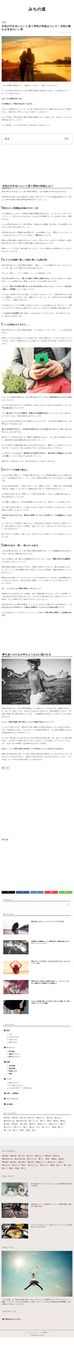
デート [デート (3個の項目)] (43, 1120)
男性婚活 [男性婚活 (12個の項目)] (16, 1117)
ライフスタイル (12, 1099)
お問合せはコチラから (13, 1319)
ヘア (10, 1034)
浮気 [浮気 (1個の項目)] (50, 1120)
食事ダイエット (14, 1054)
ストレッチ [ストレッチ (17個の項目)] (18, 1127)
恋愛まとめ (13, 1071)
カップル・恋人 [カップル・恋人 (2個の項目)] (34, 1120)
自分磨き (9, 1104)
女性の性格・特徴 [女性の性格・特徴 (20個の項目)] (22, 1120)
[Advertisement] (37, 164)
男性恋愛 (12, 1068)
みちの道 (37, 9)
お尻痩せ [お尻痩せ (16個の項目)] (16, 1124)
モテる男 (6, 767)
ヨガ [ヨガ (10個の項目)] (26, 1127)
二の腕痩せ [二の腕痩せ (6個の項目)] (24, 1124)
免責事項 (44, 1332)
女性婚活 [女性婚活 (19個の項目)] (8, 1117)
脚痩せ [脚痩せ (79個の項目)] (56, 1120)
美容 (8, 1030)
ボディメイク (14, 1083)
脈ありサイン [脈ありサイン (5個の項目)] (41, 1117)
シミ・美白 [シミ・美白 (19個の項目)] (8, 1130)
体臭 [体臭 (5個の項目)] (29, 1130)
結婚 (10, 1073)
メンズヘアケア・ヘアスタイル (20, 1088)
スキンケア (13, 1039)
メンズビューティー (16, 1085)
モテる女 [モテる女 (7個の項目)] (32, 1117)
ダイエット (10, 1047)
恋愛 (4, 22)
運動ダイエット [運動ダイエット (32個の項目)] (43, 1124)
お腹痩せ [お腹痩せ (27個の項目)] (8, 1124)
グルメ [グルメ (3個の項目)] (61, 1127)
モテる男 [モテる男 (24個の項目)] (24, 1117)
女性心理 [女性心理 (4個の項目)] (59, 1117)
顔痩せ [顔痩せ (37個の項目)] (63, 1120)
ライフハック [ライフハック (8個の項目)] (47, 1127)
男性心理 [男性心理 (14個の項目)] (51, 1117)
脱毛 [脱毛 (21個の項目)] (23, 1130)
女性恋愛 (12, 1066)
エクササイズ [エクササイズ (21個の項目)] (9, 1127)
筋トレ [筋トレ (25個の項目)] (63, 1124)
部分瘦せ (12, 1051)
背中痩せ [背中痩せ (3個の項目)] (33, 1124)
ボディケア (13, 1042)
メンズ (9, 1079)
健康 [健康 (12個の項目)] (55, 1127)
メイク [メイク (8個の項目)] (16, 1130)
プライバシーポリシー (33, 1332)
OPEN (66, 138)
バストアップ (14, 1037)
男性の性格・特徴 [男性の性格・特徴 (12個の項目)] (10, 1120)
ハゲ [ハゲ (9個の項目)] (35, 1130)
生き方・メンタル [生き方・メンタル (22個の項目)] (35, 1127)
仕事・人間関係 (12, 1093)
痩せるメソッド (14, 1056)
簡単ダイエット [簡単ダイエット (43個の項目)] (54, 1124)
